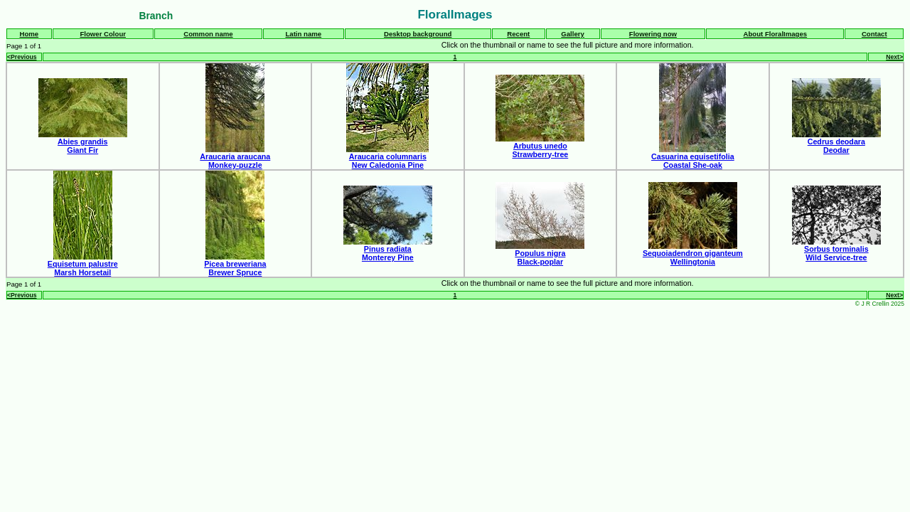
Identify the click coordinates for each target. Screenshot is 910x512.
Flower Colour (103, 34)
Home (28, 34)
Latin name (303, 34)
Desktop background (417, 34)
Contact (874, 34)
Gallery (572, 34)
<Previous (21, 56)
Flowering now (653, 34)
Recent (518, 34)
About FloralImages (776, 34)
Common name (207, 34)
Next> (894, 56)
